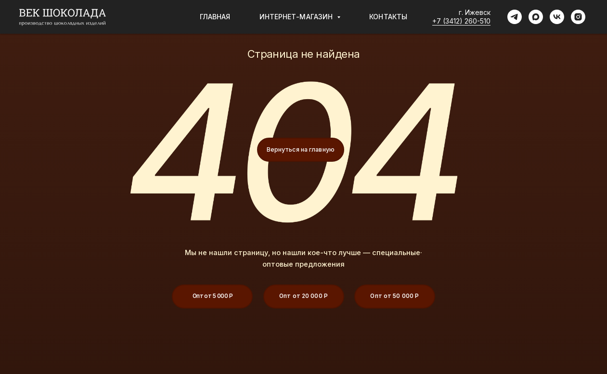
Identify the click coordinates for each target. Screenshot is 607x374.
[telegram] (514, 17)
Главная (215, 17)
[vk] (557, 17)
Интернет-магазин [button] (297, 17)
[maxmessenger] (536, 17)
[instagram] (578, 17)
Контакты (388, 17)
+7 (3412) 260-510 (461, 21)
